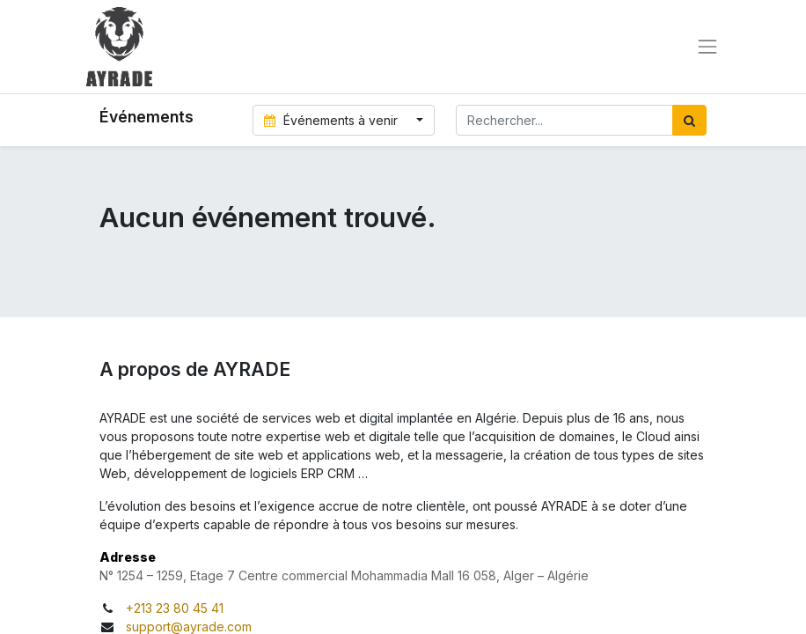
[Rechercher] (689, 120)
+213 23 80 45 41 (174, 608)
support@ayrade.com (189, 626)
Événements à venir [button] (333, 120)
